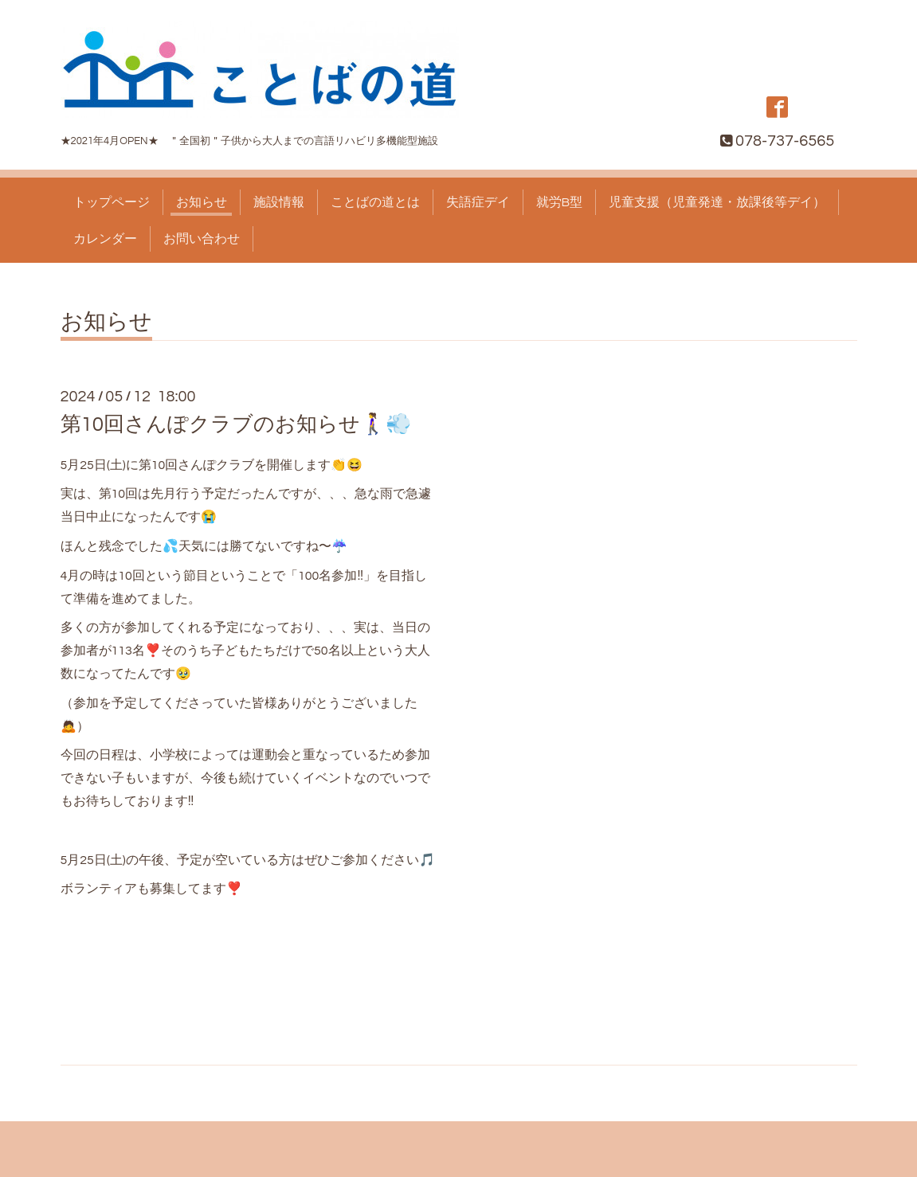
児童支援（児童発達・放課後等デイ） (717, 202)
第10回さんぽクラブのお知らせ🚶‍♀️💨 (236, 424)
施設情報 (278, 202)
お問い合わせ (201, 239)
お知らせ (201, 202)
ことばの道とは (375, 202)
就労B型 (559, 202)
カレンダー (105, 239)
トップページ (111, 202)
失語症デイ (478, 202)
